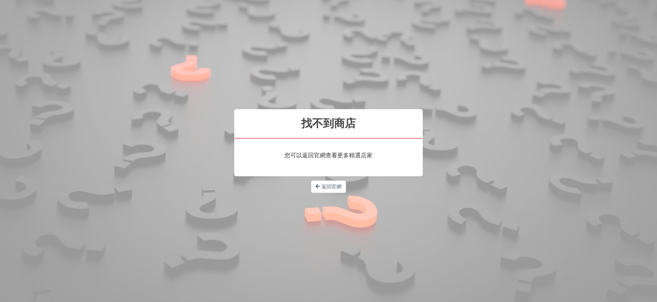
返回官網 (328, 187)
